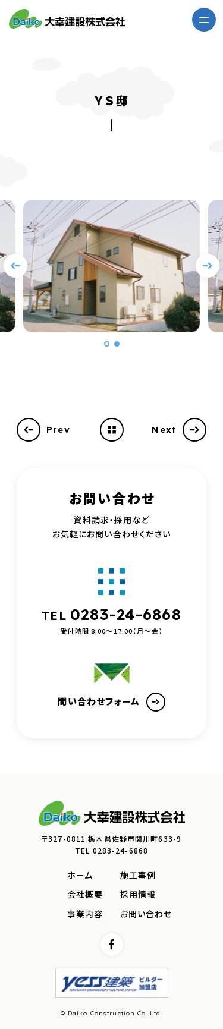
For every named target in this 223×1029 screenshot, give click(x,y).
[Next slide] (207, 266)
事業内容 (85, 914)
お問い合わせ (146, 914)
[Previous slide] (15, 266)
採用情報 (138, 894)
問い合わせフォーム (111, 702)
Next (179, 430)
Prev (43, 430)
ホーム (80, 875)
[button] (106, 344)
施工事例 (138, 875)
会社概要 (85, 894)
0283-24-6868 (125, 614)
